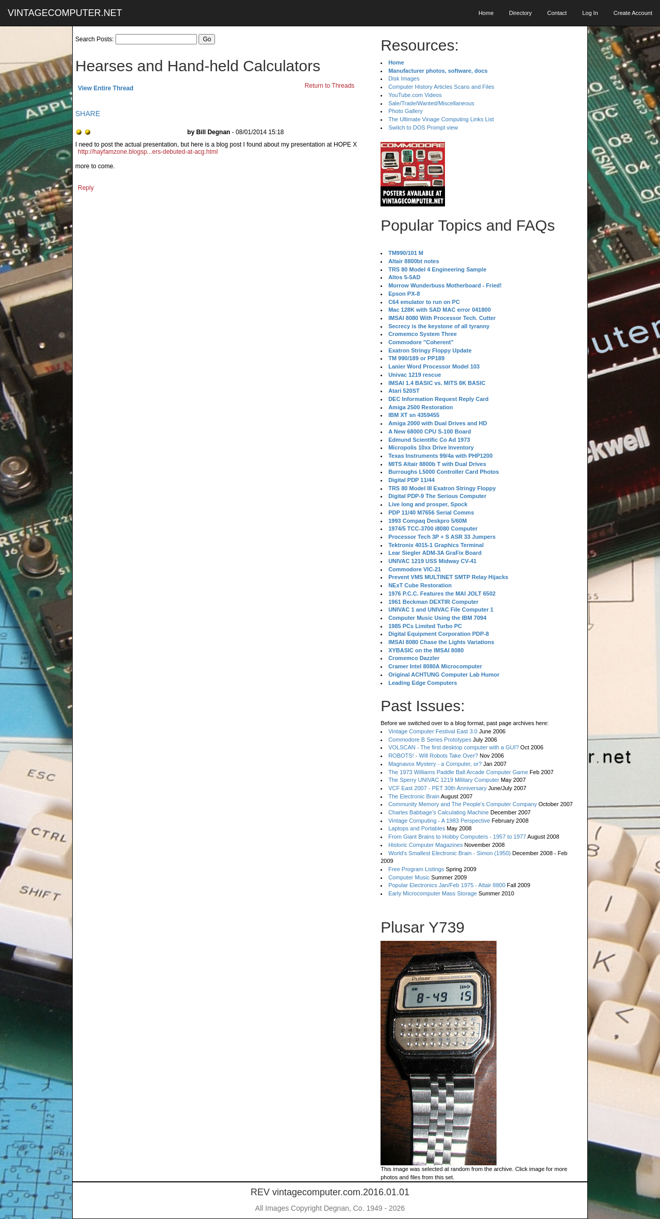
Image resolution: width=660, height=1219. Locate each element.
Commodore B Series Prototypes (429, 739)
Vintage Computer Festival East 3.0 (432, 731)
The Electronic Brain (413, 796)
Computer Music (409, 877)
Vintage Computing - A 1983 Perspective (439, 820)
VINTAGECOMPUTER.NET (65, 13)
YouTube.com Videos (415, 95)
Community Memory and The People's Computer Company (462, 804)
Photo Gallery (405, 111)
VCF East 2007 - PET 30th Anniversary (437, 788)
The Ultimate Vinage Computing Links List (441, 119)
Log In (590, 13)
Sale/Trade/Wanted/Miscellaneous (431, 103)
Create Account (633, 13)
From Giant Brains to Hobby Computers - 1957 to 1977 (457, 836)
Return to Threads (330, 85)
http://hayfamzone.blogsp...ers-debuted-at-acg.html (148, 151)
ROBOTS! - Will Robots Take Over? (433, 755)
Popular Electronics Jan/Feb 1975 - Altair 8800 (446, 885)
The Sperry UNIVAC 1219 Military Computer (443, 780)
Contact (557, 13)
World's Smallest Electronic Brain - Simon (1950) (449, 853)
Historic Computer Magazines (425, 845)
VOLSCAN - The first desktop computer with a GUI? (453, 747)
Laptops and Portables (416, 828)
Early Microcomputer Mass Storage (432, 893)
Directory (520, 13)
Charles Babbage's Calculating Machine (438, 812)
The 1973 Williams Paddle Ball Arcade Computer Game (458, 772)
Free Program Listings (416, 869)
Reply (86, 187)
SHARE (87, 113)
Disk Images (404, 78)
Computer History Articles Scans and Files (441, 87)
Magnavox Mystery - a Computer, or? (435, 764)
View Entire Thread (106, 88)
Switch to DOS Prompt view (423, 127)
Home (485, 13)
